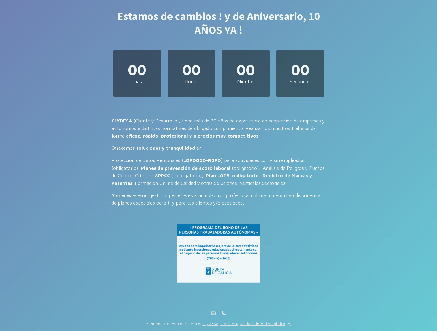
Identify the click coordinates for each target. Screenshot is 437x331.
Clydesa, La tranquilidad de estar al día (244, 323)
